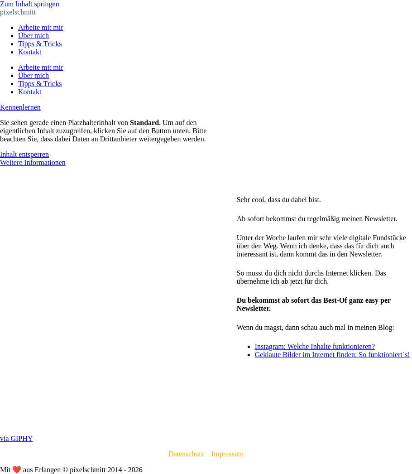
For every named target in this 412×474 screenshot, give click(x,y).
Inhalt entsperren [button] (24, 154)
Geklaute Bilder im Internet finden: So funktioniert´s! (332, 354)
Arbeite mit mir (40, 27)
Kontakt (30, 52)
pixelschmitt (18, 12)
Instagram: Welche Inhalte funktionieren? (315, 346)
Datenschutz (186, 454)
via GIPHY (16, 438)
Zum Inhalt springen (29, 4)
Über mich (33, 35)
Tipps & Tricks (40, 44)
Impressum (227, 454)
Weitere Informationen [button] (33, 162)
